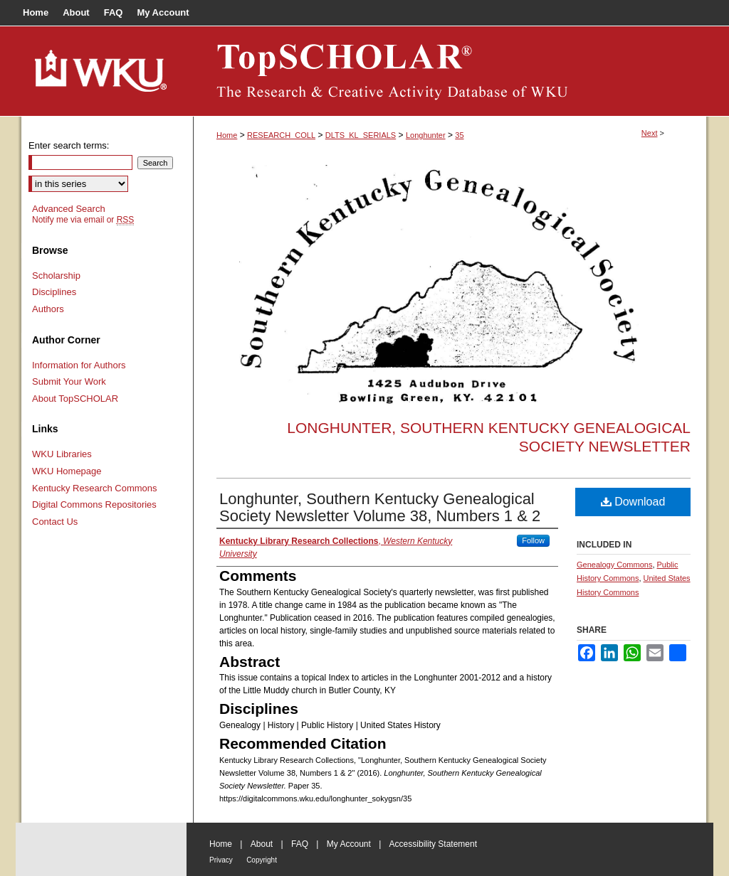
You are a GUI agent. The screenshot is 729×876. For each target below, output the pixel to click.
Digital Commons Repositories (94, 504)
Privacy (221, 860)
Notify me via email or (83, 220)
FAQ (299, 844)
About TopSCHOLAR (75, 398)
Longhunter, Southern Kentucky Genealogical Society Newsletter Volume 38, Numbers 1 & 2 (379, 507)
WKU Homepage (67, 471)
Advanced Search (68, 208)
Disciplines (54, 292)
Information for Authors (79, 365)
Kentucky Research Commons (94, 488)
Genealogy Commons (614, 564)
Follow (533, 540)
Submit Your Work (69, 381)
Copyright (261, 860)
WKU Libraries (62, 454)
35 (459, 135)
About (262, 844)
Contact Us (55, 521)
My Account (349, 844)
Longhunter (426, 135)
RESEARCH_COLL (281, 135)
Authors (48, 309)
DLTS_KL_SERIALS (360, 135)
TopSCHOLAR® (450, 71)
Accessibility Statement (433, 844)
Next (649, 133)
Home (226, 135)
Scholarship (56, 275)
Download (633, 502)
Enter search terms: (68, 145)
